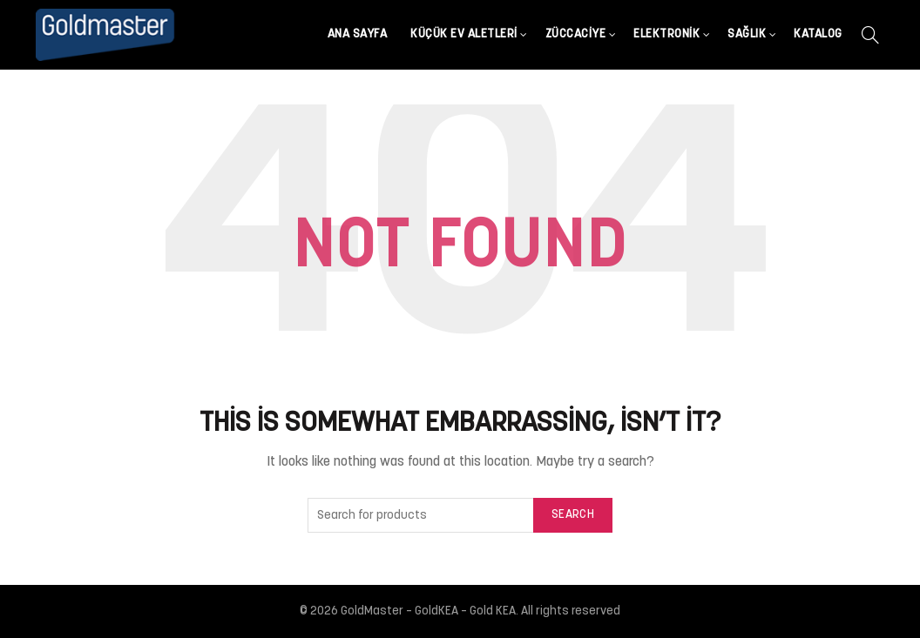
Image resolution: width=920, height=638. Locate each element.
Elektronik (666, 34)
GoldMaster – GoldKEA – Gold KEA (428, 611)
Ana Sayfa (358, 34)
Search (572, 514)
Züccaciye (575, 34)
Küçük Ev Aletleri (464, 34)
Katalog (818, 34)
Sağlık (746, 34)
